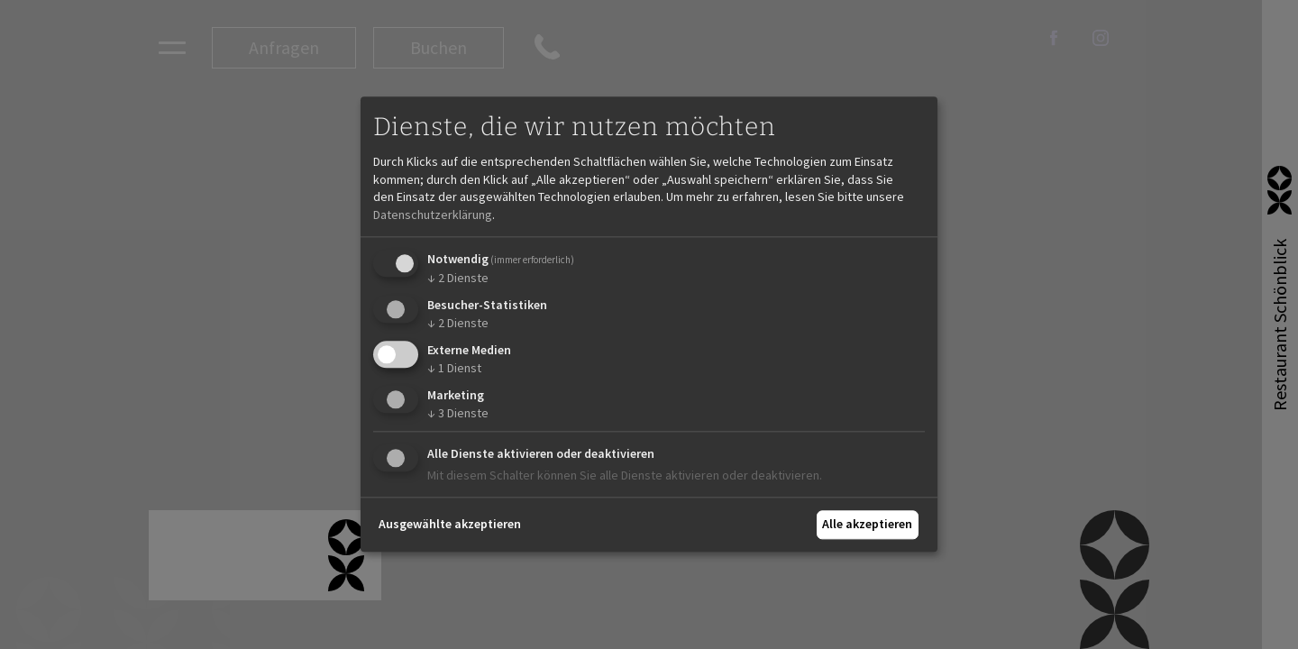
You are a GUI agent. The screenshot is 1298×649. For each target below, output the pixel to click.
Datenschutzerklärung (432, 214)
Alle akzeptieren (867, 524)
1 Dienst (454, 368)
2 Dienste (458, 278)
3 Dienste (458, 413)
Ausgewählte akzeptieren (450, 524)
